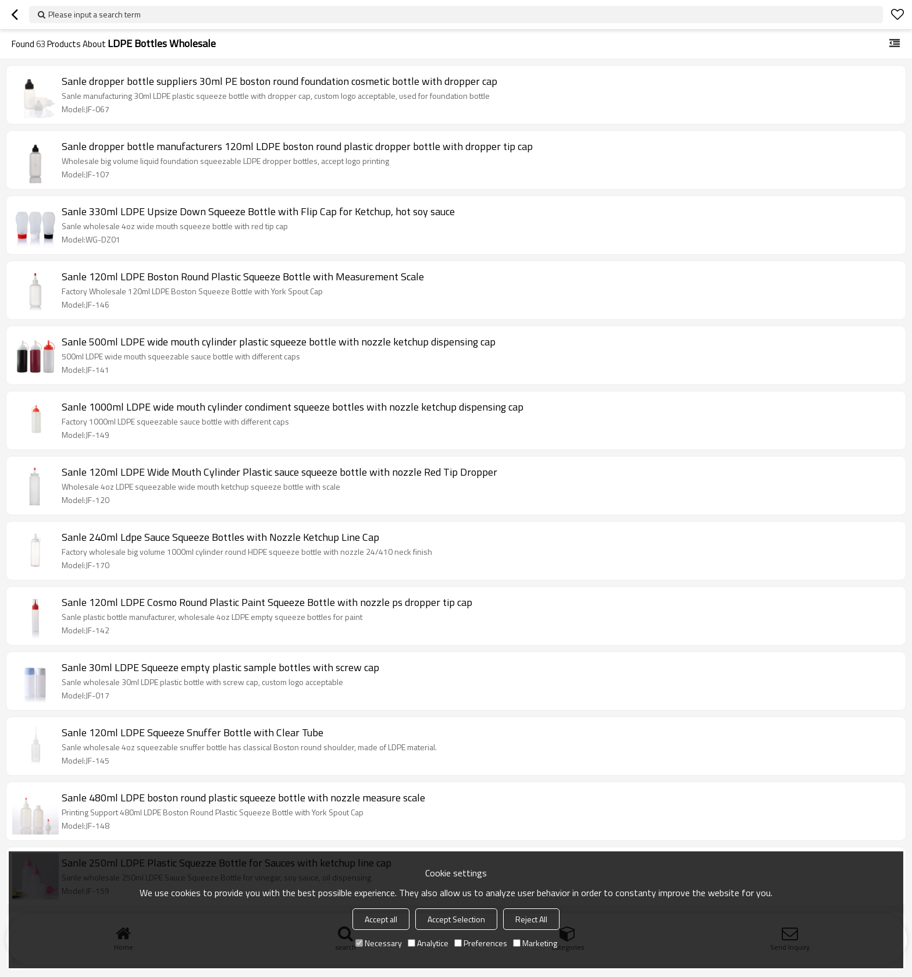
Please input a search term (94, 14)
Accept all (381, 919)
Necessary (378, 943)
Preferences (480, 943)
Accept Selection (456, 919)
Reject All (531, 919)
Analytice (428, 943)
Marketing (535, 943)
